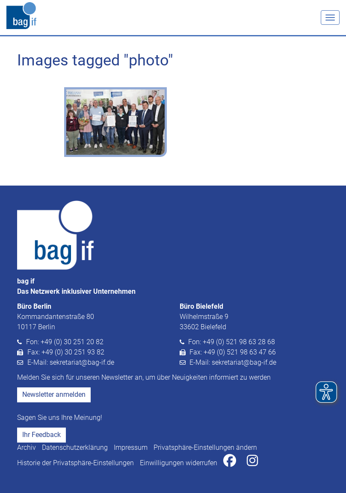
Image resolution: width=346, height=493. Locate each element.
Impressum (131, 447)
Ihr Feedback (41, 435)
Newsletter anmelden (54, 394)
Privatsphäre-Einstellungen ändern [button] (205, 447)
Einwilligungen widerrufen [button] (178, 463)
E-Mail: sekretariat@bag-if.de (70, 362)
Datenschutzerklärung (75, 447)
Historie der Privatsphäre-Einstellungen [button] (75, 463)
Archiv (26, 447)
